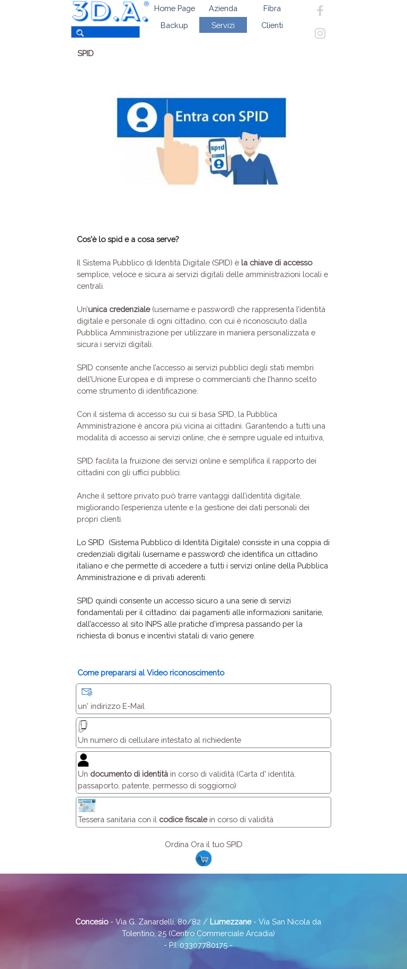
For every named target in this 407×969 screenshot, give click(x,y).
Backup (174, 25)
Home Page (174, 8)
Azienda (223, 8)
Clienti (272, 25)
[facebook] (320, 10)
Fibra (272, 8)
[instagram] (320, 33)
